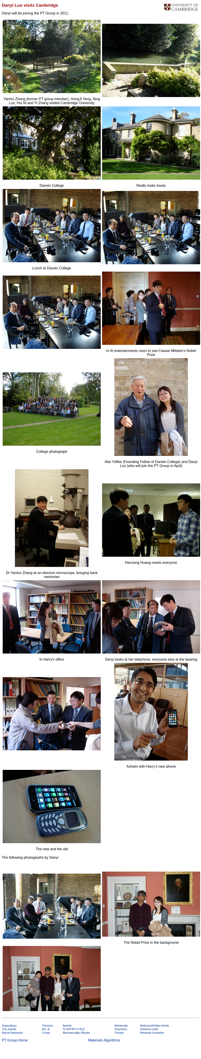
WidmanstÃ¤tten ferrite (154, 1025)
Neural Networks (12, 1032)
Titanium (47, 1025)
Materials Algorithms (104, 1040)
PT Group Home (15, 1040)
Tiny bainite (9, 1029)
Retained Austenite (152, 1032)
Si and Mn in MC (74, 1029)
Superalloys (9, 1025)
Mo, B (45, 1029)
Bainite (67, 1025)
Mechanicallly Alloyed (76, 1032)
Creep (46, 1032)
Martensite (121, 1025)
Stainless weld (149, 1029)
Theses (119, 1032)
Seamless (121, 1029)
